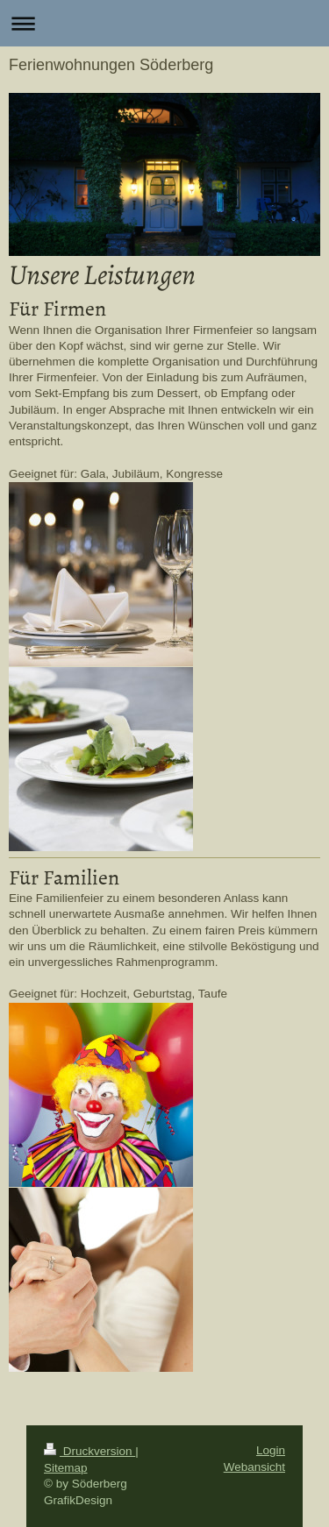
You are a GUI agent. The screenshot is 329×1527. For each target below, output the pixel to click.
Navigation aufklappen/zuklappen (164, 23)
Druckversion (89, 1451)
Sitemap (66, 1467)
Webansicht (254, 1467)
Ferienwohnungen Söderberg (111, 65)
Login (270, 1450)
